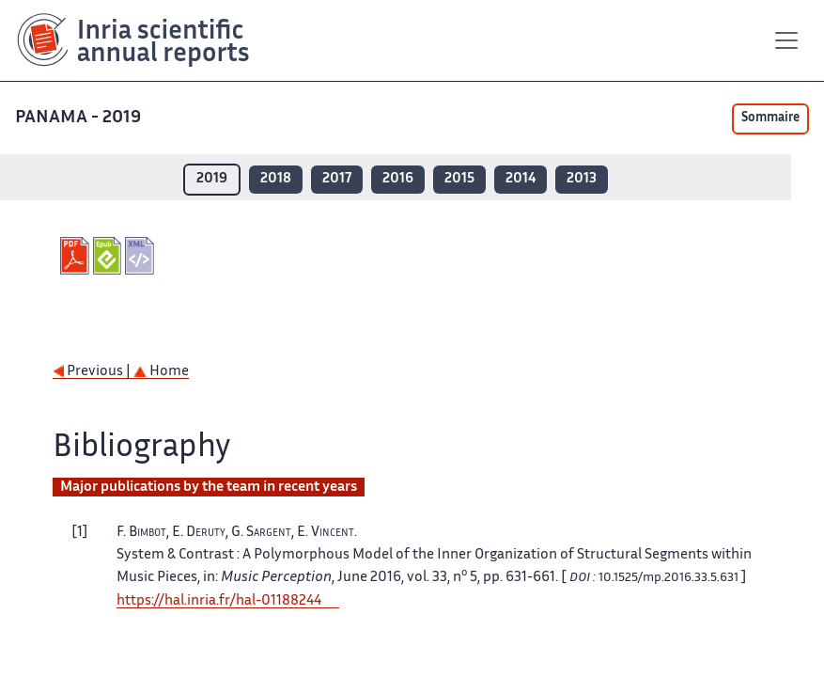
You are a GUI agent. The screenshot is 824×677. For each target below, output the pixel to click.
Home (161, 372)
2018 (275, 179)
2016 (397, 179)
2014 (520, 179)
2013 (582, 179)
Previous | (93, 372)
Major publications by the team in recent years (208, 487)
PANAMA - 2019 (80, 118)
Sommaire (770, 118)
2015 (459, 179)
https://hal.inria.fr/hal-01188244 (219, 601)
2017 (336, 179)
